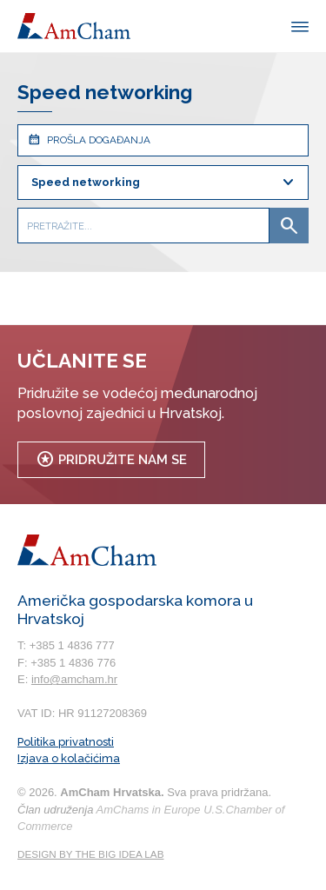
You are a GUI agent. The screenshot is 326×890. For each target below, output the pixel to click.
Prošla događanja (88, 139)
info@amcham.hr (74, 679)
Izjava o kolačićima (68, 758)
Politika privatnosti (65, 741)
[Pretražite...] (143, 225)
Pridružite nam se (111, 459)
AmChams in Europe (148, 809)
